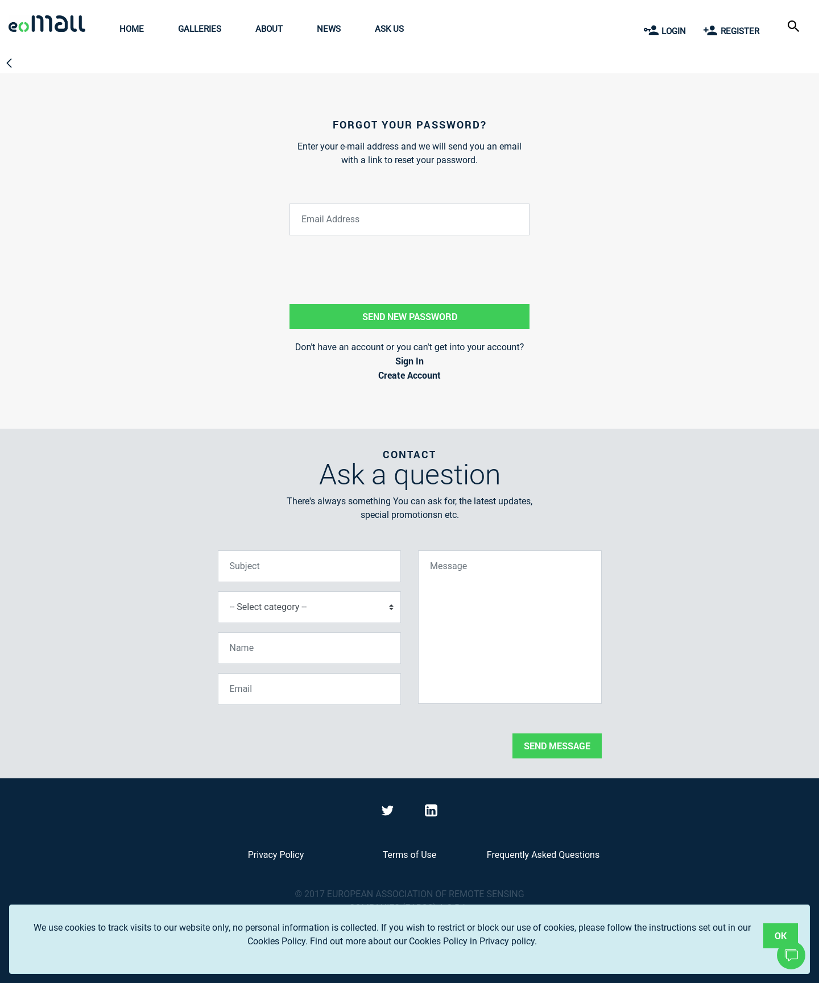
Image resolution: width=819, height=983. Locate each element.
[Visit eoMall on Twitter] (389, 812)
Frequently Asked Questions (543, 854)
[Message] (510, 627)
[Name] (310, 648)
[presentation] (304, 736)
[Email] (310, 689)
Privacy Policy (276, 854)
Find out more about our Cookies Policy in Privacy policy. (423, 941)
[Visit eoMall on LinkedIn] (431, 812)
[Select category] (310, 607)
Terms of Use (410, 854)
